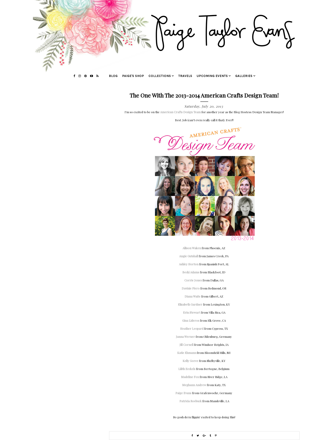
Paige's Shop (133, 76)
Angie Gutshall (188, 256)
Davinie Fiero (191, 288)
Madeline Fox (190, 377)
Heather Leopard (191, 328)
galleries (243, 76)
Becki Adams (190, 272)
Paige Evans (183, 393)
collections (160, 76)
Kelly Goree (190, 361)
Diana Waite (193, 296)
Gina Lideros (190, 320)
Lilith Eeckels (186, 369)
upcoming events (212, 76)
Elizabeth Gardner (190, 304)
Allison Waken (192, 248)
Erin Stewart (191, 312)
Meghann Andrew (194, 385)
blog (113, 76)
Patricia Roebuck (190, 401)
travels (185, 76)
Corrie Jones (193, 280)
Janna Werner (185, 336)
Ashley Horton (188, 264)
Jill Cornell (186, 344)
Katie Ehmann (186, 353)
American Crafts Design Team (180, 112)
